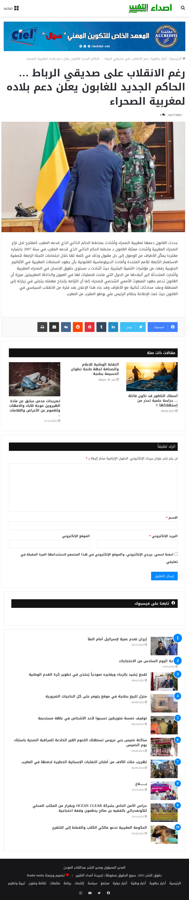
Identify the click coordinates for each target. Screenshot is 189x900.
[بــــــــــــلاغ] (164, 791)
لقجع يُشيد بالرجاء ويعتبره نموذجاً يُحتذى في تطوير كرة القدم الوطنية (88, 674)
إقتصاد (79, 883)
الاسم (172, 517)
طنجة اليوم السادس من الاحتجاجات (148, 661)
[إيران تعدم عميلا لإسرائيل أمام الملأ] (164, 646)
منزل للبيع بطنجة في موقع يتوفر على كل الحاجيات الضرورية (96, 696)
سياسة (92, 883)
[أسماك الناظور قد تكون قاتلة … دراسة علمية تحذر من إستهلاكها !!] (152, 376)
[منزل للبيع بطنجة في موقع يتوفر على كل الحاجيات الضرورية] (164, 703)
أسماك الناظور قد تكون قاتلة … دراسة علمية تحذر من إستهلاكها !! (153, 401)
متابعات (55, 883)
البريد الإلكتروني (163, 536)
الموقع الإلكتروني (76, 536)
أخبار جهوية (159, 59)
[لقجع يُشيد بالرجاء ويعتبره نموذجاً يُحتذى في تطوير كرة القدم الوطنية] (164, 681)
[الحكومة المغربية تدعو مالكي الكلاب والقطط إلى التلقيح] (164, 834)
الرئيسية (177, 59)
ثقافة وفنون (37, 883)
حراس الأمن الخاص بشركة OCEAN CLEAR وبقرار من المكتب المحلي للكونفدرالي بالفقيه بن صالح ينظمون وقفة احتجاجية (89, 808)
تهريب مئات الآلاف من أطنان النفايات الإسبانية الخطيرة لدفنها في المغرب (84, 762)
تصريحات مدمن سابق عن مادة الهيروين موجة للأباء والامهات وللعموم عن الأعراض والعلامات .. (34, 408)
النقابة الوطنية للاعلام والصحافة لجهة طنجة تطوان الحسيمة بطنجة (95, 369)
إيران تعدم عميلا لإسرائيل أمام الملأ (117, 639)
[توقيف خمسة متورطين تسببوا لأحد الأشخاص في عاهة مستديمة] (164, 725)
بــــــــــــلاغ (141, 784)
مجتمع (105, 883)
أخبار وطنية (138, 883)
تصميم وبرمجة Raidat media (46, 875)
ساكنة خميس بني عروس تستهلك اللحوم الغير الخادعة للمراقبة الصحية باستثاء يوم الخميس (80, 742)
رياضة (67, 883)
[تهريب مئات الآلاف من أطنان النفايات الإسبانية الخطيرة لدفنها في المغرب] (164, 769)
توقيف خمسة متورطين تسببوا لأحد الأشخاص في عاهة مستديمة (92, 718)
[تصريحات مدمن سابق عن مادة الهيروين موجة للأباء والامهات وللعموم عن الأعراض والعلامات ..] (34, 379)
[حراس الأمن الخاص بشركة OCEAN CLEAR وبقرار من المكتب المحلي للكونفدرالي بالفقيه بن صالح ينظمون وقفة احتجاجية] (164, 812)
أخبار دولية (120, 883)
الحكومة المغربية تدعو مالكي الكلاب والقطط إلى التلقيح (99, 827)
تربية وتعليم (16, 883)
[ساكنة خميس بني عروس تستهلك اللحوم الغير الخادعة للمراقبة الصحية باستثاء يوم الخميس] (164, 747)
